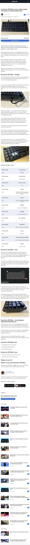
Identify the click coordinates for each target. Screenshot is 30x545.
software (16, 112)
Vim (19, 289)
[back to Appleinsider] (15, 1)
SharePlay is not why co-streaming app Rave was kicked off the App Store (18, 513)
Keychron (20, 365)
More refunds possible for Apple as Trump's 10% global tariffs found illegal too (19, 497)
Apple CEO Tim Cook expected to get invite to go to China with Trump (19, 505)
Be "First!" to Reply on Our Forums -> (8, 398)
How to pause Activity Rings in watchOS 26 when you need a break (19, 463)
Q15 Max (17, 69)
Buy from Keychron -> (15, 40)
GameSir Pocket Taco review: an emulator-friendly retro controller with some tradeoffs (19, 480)
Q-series (11, 110)
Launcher (3, 255)
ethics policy (25, 42)
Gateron (14, 139)
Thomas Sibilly (6, 14)
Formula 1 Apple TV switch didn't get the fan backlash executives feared (19, 521)
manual (2, 79)
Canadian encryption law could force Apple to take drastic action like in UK (19, 471)
